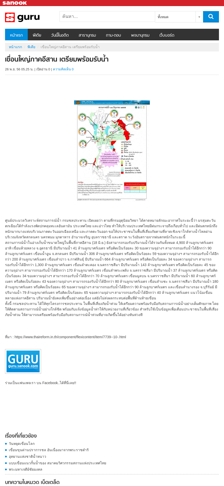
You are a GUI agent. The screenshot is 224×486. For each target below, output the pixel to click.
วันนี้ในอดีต (60, 35)
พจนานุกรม (140, 35)
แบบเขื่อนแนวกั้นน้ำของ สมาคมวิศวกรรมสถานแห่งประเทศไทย (57, 463)
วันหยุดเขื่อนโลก (22, 444)
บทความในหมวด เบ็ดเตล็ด (32, 482)
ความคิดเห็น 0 (63, 69)
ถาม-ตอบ (113, 35)
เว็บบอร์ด (166, 35)
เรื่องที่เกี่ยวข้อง (21, 436)
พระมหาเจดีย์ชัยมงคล (25, 469)
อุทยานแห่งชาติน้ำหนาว (27, 456)
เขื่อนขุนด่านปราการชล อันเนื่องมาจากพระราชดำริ (49, 450)
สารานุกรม (87, 35)
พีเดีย (37, 35)
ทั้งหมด (163, 17)
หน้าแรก (16, 35)
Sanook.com (15, 3)
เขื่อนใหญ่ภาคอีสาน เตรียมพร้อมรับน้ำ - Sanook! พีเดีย (31, 17)
